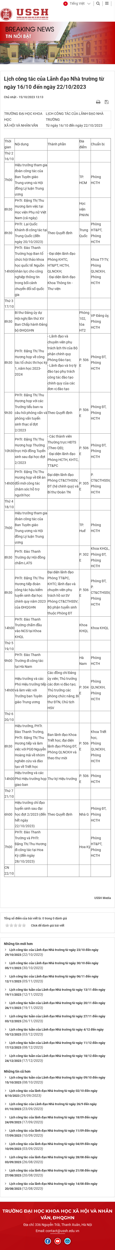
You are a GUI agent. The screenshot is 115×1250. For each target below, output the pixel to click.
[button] (74, 3)
